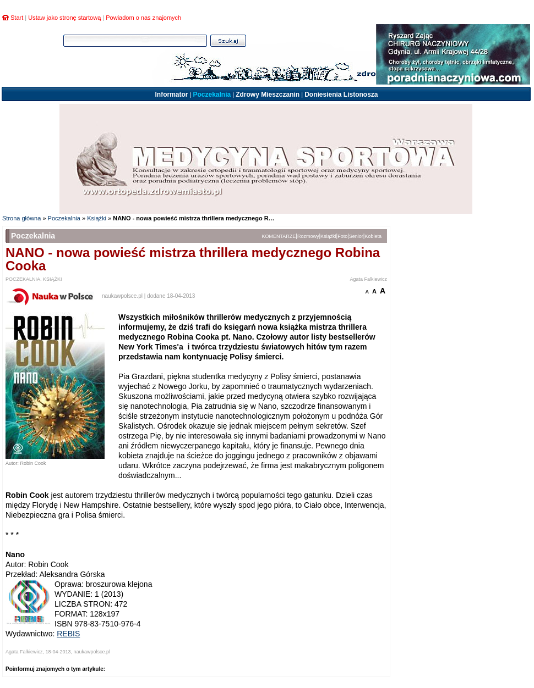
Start (16, 17)
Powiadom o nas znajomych (143, 17)
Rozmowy (308, 236)
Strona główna (21, 218)
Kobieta (373, 236)
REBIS (68, 633)
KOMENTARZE (279, 236)
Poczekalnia (212, 94)
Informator (171, 94)
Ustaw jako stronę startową (64, 17)
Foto (342, 236)
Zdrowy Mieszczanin (267, 94)
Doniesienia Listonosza (341, 94)
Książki (96, 218)
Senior (356, 236)
